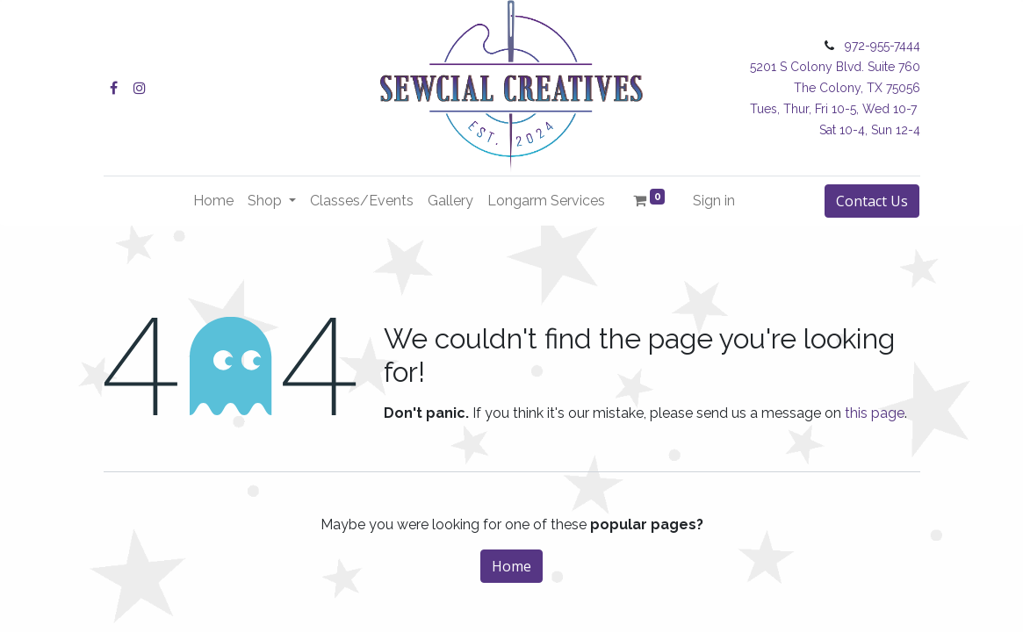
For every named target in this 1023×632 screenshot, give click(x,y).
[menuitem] (213, 201)
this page (874, 413)
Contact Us (872, 201)
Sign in (714, 200)
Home (511, 566)
